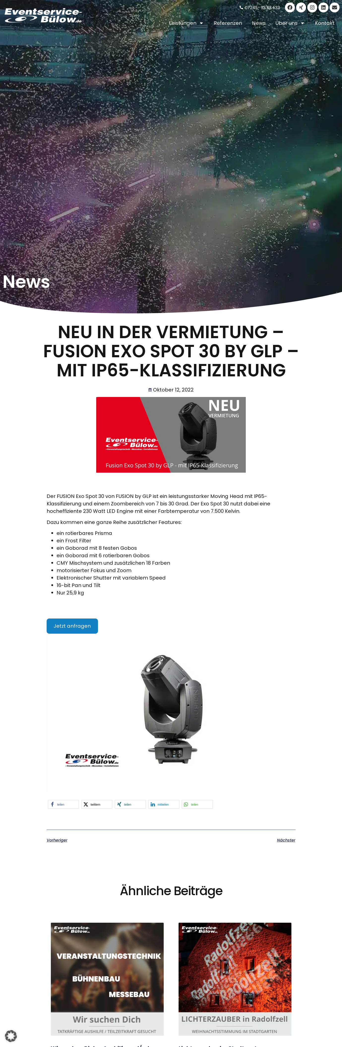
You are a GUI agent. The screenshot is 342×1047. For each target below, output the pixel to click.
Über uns (290, 23)
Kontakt (325, 23)
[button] (63, 804)
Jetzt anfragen (72, 625)
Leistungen (186, 23)
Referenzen (228, 23)
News (259, 23)
